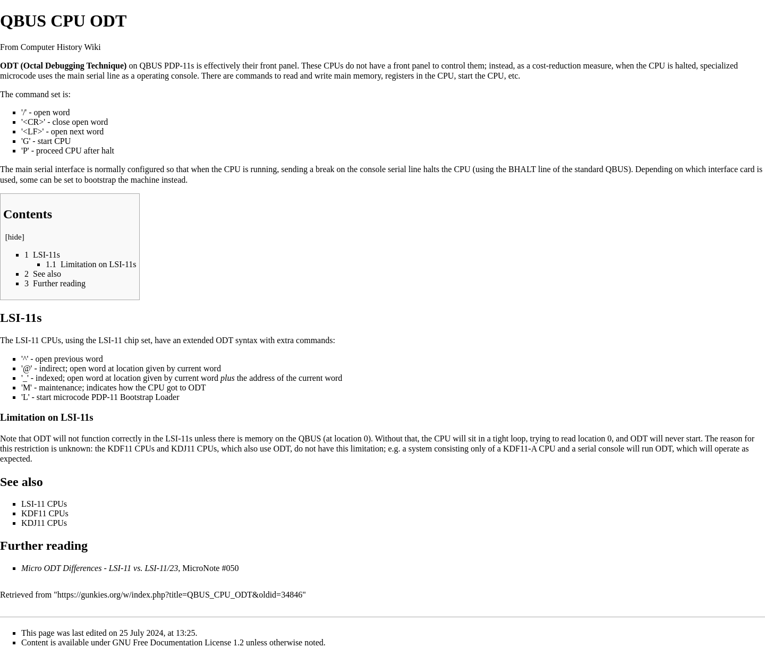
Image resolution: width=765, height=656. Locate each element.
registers (399, 75)
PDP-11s (179, 65)
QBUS (150, 65)
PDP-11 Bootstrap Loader (135, 397)
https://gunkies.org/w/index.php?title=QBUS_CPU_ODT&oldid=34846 (179, 594)
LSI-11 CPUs (38, 340)
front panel (279, 65)
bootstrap (100, 179)
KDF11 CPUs (131, 448)
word (61, 112)
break (325, 169)
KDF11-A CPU (529, 448)
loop (518, 438)
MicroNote (200, 568)
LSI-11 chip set (124, 340)
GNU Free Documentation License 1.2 (178, 642)
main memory (357, 75)
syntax (246, 340)
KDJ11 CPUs (194, 448)
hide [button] (15, 237)
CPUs (333, 65)
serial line (103, 75)
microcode (18, 75)
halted (685, 65)
